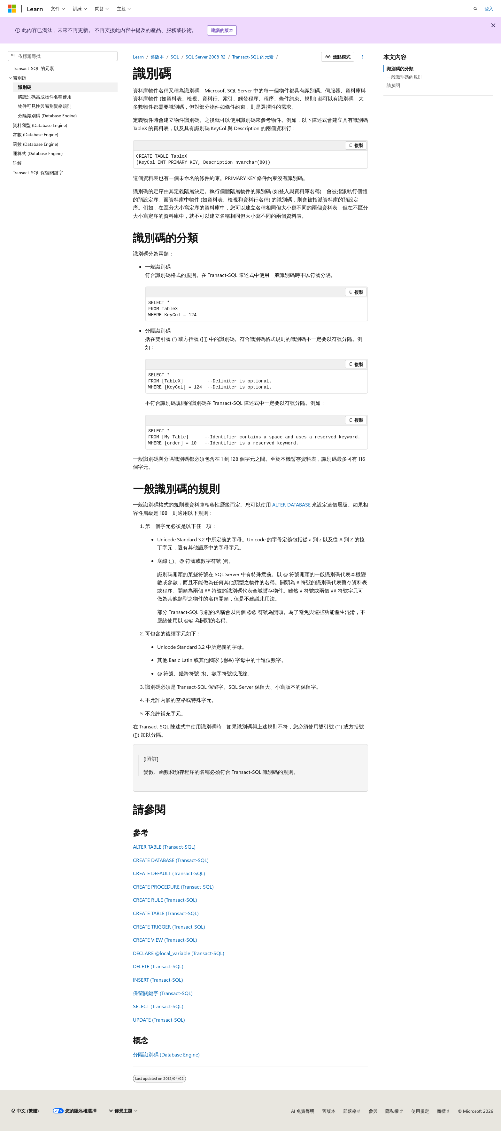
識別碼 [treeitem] (24, 87)
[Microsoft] (12, 8)
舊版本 (157, 57)
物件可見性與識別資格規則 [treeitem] (45, 106)
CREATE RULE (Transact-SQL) (165, 899)
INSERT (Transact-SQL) (158, 979)
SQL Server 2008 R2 (206, 57)
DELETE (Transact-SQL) (158, 966)
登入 (488, 8)
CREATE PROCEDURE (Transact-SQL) (173, 886)
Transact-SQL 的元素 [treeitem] (33, 68)
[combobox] (63, 56)
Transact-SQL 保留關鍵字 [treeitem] (38, 172)
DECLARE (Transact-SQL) (178, 953)
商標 (441, 1111)
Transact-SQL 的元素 (253, 57)
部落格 (350, 1111)
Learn (138, 57)
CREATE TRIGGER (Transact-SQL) (169, 926)
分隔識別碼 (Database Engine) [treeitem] (47, 116)
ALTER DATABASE (291, 504)
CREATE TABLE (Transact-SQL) (166, 913)
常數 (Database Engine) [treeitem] (35, 134)
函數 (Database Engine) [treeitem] (35, 144)
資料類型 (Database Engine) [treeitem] (40, 125)
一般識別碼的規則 (404, 77)
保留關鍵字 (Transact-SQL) (163, 993)
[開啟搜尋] (475, 8)
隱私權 (392, 1111)
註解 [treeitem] (17, 163)
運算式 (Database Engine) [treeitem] (38, 153)
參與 (373, 1111)
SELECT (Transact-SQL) (158, 1006)
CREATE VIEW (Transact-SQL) (165, 939)
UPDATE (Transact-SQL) (159, 1019)
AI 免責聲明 (302, 1111)
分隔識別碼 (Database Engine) (166, 1054)
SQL (175, 57)
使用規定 (420, 1111)
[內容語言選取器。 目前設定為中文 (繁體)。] (25, 1111)
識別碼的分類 (400, 69)
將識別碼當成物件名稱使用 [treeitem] (45, 97)
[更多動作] (362, 57)
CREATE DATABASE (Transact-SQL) (171, 860)
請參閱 (393, 85)
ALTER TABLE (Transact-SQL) (164, 846)
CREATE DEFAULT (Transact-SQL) (169, 873)
